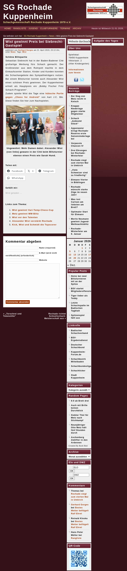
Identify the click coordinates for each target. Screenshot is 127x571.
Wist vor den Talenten (25, 217)
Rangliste (19, 28)
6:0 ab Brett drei (80, 401)
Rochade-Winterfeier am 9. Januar (79, 231)
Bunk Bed (83, 446)
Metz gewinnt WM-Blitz (25, 213)
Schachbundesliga (81, 366)
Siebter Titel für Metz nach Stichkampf (79, 418)
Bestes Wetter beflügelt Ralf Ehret (80, 510)
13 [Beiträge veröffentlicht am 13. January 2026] (75, 255)
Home (7, 28)
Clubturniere (49, 28)
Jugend (33, 28)
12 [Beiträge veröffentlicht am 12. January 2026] (70, 255)
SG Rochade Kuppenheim (35, 36)
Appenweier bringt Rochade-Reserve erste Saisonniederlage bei (80, 133)
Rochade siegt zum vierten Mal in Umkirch (79, 163)
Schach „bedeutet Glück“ (76, 121)
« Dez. (71, 265)
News (51, 36)
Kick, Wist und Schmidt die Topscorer (34, 224)
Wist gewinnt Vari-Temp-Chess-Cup (33, 210)
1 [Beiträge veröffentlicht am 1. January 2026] (82, 248)
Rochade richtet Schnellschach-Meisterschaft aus (55, 316)
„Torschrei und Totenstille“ (12, 315)
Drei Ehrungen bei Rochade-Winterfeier (79, 153)
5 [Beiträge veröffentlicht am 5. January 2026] (70, 251)
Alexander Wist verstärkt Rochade (32, 221)
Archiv (77, 28)
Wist (24, 52)
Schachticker (78, 370)
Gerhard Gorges (25, 50)
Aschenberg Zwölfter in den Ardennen (79, 440)
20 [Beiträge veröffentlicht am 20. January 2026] (75, 258)
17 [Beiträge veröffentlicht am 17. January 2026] (89, 255)
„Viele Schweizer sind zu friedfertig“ (79, 172)
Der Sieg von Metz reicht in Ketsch (78, 99)
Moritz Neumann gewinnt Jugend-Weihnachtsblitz (80, 221)
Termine (65, 28)
